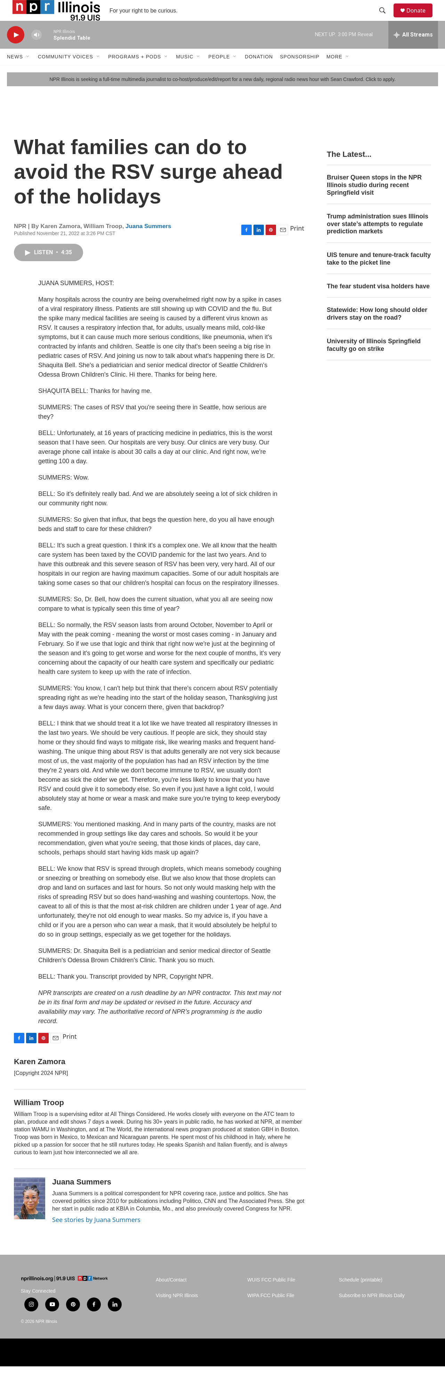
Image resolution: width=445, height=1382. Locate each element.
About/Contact (171, 1295)
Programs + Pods (134, 72)
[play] (15, 51)
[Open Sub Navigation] (28, 72)
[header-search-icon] (385, 18)
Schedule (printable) (360, 1295)
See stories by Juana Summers (96, 1235)
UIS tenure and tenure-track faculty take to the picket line (379, 274)
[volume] (36, 50)
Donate (420, 18)
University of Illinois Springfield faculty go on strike (374, 360)
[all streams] (413, 50)
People (219, 72)
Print (297, 244)
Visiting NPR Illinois (177, 1311)
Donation (259, 72)
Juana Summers (148, 242)
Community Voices (65, 72)
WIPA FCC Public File (270, 1311)
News (15, 72)
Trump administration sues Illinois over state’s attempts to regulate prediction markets (377, 239)
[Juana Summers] (29, 1214)
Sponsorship (299, 72)
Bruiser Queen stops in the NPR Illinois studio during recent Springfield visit (374, 201)
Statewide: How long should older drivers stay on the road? (377, 329)
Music (184, 72)
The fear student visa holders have (378, 301)
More (334, 72)
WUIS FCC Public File (271, 1295)
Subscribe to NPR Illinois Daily (372, 1311)
